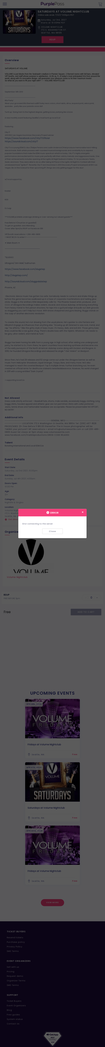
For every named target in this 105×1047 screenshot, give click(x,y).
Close (52, 531)
